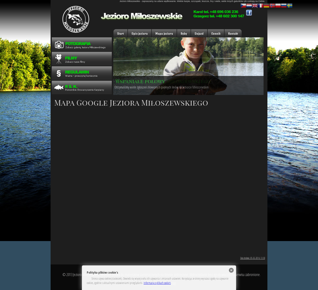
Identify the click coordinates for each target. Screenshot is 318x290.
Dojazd (199, 33)
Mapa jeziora (164, 33)
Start (120, 33)
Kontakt (233, 33)
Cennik (215, 33)
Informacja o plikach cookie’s (157, 283)
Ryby (184, 33)
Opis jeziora (140, 33)
